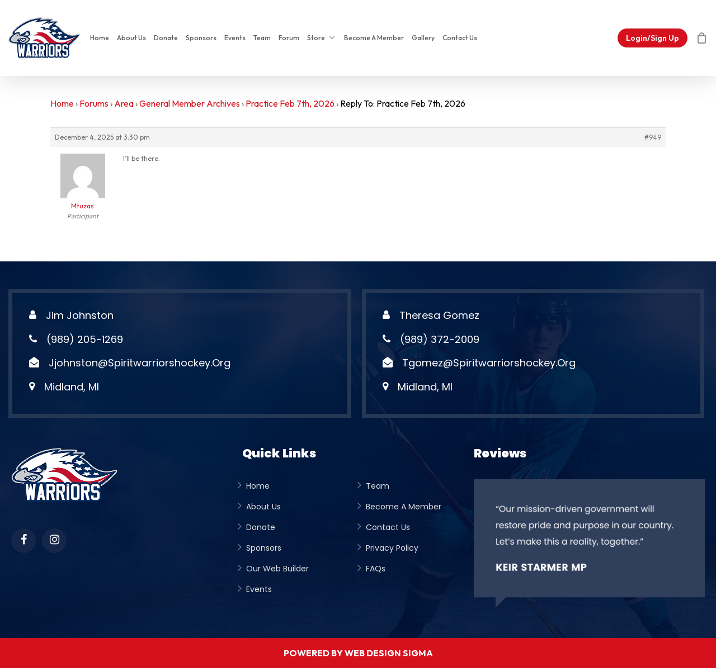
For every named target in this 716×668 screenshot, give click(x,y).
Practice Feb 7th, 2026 (290, 103)
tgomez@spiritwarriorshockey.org (489, 363)
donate (260, 527)
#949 (652, 137)
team (377, 486)
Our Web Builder (277, 568)
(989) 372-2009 (439, 339)
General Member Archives (189, 103)
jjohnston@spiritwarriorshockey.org (139, 363)
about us (263, 506)
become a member (403, 506)
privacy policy (392, 548)
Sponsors (263, 548)
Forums (94, 103)
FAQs (375, 568)
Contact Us (388, 527)
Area (124, 103)
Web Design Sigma (389, 653)
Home (62, 103)
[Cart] (701, 38)
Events (259, 589)
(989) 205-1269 (84, 339)
